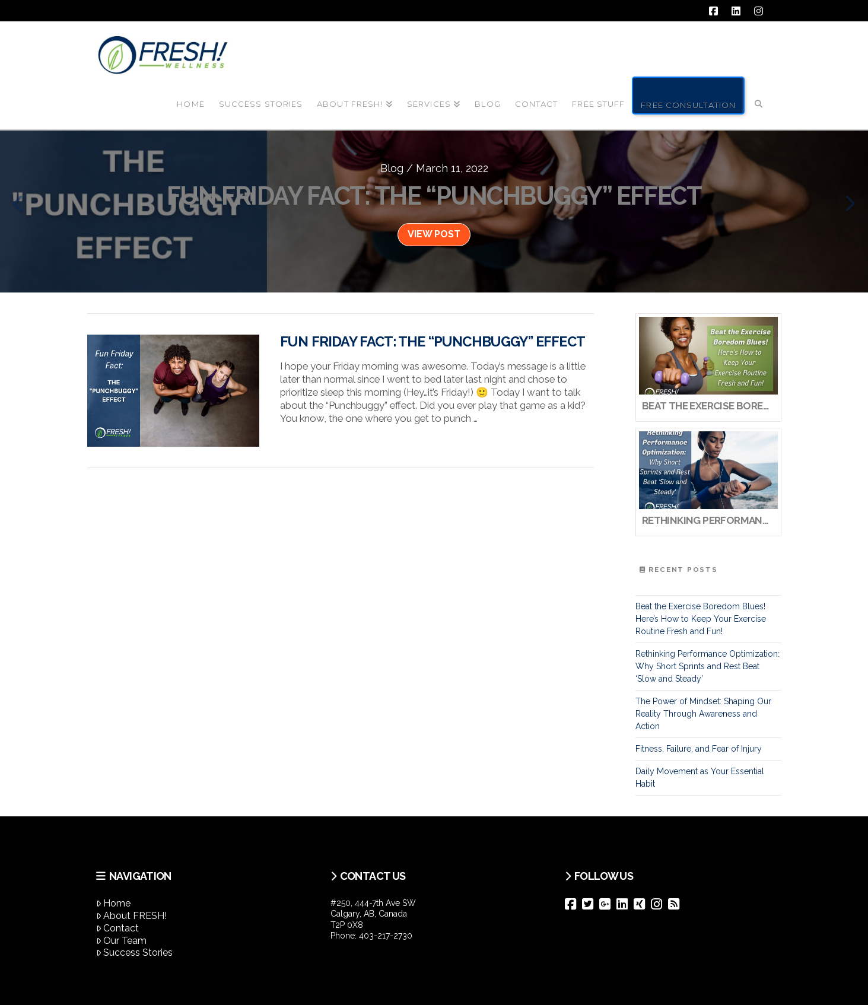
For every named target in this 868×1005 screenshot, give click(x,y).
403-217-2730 (385, 935)
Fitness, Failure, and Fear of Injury (698, 748)
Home (113, 903)
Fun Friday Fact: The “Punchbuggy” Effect (432, 341)
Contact (117, 928)
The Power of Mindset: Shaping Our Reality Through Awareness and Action (703, 713)
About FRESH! (131, 915)
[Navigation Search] (758, 94)
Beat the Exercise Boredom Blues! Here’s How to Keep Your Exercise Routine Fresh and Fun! (700, 619)
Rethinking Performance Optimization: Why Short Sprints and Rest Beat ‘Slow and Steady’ (707, 666)
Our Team (121, 940)
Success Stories (134, 952)
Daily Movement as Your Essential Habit (699, 777)
